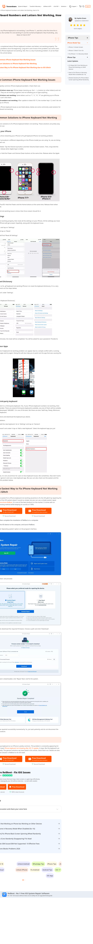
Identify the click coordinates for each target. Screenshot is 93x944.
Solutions (63, 6)
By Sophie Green (80, 18)
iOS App (50, 876)
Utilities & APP (47, 6)
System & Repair (22, 6)
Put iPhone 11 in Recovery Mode (78, 54)
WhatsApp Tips (38, 864)
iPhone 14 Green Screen (76, 47)
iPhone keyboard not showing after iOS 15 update (22, 748)
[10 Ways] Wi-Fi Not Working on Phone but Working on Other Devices (78, 67)
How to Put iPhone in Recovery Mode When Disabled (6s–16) (79, 73)
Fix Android (35, 870)
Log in (88, 6)
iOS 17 (57, 870)
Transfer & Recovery (35, 6)
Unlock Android (23, 864)
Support (72, 6)
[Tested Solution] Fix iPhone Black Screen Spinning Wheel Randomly (79, 79)
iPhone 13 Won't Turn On (76, 50)
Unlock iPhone (21, 870)
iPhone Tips (73, 38)
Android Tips (47, 870)
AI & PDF (56, 6)
